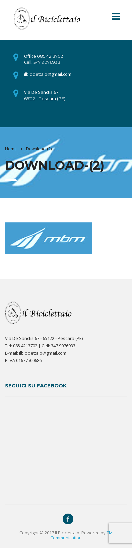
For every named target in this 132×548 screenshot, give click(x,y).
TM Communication (81, 535)
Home (11, 149)
